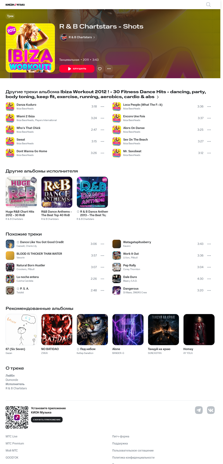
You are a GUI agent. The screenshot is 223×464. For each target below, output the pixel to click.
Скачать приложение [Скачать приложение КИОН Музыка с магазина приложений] (46, 420)
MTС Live (11, 436)
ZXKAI (44, 353)
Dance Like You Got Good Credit (42, 242)
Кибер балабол (85, 353)
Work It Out (131, 254)
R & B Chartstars (14, 219)
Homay (188, 349)
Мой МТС (12, 450)
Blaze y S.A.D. (130, 281)
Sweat (21, 140)
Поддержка (120, 443)
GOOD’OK (12, 458)
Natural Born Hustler (31, 265)
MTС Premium (15, 443)
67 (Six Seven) (15, 349)
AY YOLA (188, 353)
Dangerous (131, 289)
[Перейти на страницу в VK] (211, 410)
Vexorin (21, 257)
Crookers (21, 269)
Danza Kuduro (26, 105)
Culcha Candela (25, 281)
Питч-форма (120, 436)
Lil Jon (126, 257)
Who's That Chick (28, 128)
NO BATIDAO (50, 349)
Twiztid (20, 292)
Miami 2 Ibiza (26, 116)
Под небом (87, 349)
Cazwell (21, 246)
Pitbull (31, 269)
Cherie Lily (31, 246)
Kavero (127, 246)
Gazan (9, 353)
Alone (116, 349)
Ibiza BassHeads (25, 108)
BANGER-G (118, 353)
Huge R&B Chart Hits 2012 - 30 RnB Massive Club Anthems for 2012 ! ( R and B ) (21, 213)
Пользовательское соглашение (133, 450)
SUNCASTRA (155, 353)
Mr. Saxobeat (132, 151)
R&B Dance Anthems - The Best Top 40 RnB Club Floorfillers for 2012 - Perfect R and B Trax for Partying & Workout (56, 213)
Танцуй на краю (159, 349)
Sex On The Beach (135, 140)
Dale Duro (130, 277)
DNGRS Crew (140, 292)
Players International (46, 120)
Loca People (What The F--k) (143, 105)
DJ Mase (127, 292)
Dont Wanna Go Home (32, 151)
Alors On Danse (134, 128)
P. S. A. (24, 289)
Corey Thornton (131, 269)
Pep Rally (129, 265)
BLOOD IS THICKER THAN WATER (39, 254)
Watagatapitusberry (137, 242)
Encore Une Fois (134, 116)
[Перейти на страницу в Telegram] (199, 410)
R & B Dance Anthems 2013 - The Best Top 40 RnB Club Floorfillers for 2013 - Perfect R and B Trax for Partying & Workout (95, 213)
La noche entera (28, 277)
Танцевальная (69, 60)
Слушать (76, 69)
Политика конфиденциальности (133, 458)
